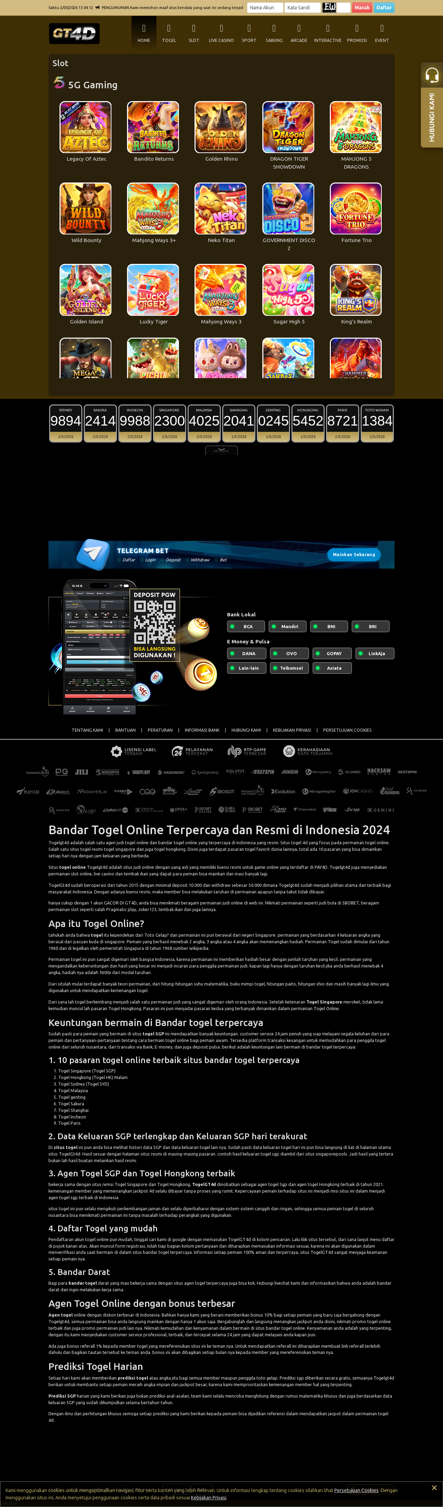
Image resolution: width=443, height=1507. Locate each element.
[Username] (265, 7)
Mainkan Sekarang (354, 554)
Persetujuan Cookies (356, 1490)
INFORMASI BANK (202, 730)
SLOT (194, 40)
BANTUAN (125, 730)
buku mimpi (241, 983)
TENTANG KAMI (87, 730)
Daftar (384, 7)
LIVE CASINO (221, 40)
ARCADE (299, 40)
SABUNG (274, 40)
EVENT (382, 40)
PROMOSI (357, 40)
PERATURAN (160, 730)
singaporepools (331, 1153)
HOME (144, 40)
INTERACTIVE (328, 40)
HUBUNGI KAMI (246, 730)
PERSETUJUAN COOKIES (347, 730)
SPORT (249, 40)
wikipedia (198, 948)
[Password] (302, 7)
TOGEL (169, 40)
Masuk (362, 7)
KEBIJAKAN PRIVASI (292, 730)
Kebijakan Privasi (208, 1497)
